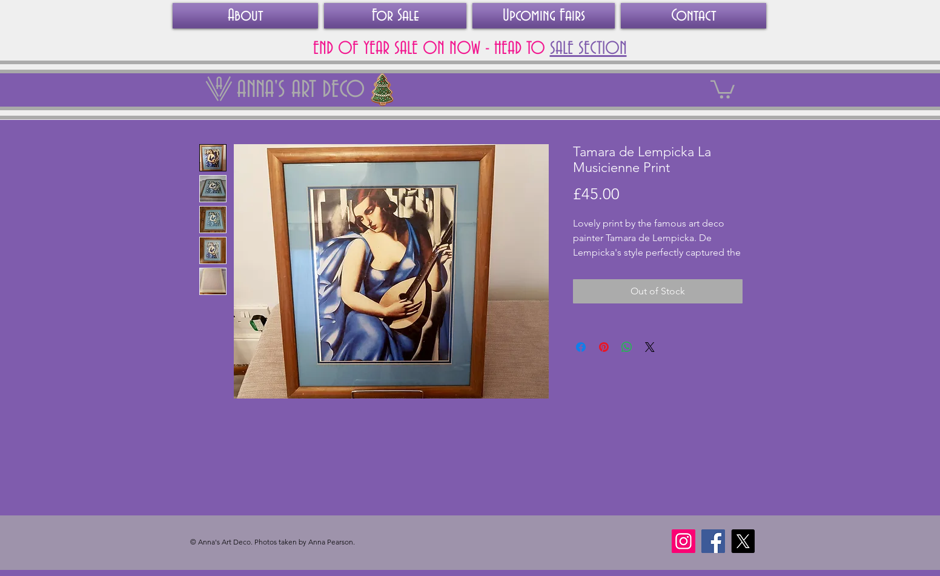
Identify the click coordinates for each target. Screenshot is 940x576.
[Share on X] (650, 347)
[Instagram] (683, 541)
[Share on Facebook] (581, 347)
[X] (743, 541)
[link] (722, 88)
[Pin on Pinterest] (604, 347)
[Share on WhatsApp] (627, 347)
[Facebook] (713, 541)
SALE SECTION (588, 49)
